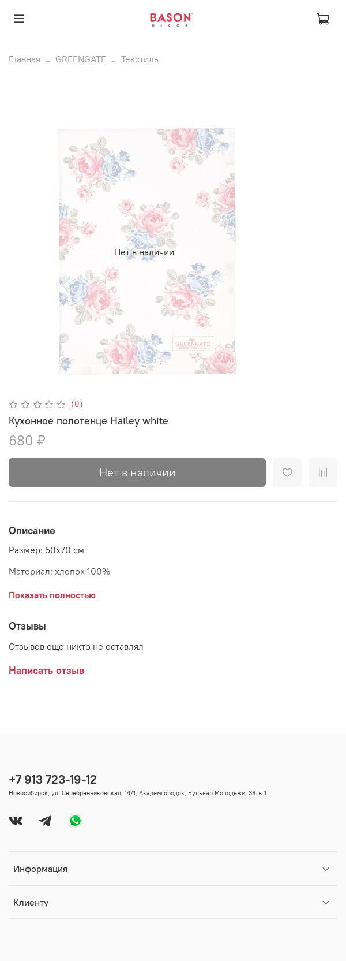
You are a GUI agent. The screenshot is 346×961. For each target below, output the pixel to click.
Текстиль (140, 59)
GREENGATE (80, 59)
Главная (24, 59)
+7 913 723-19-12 (53, 779)
